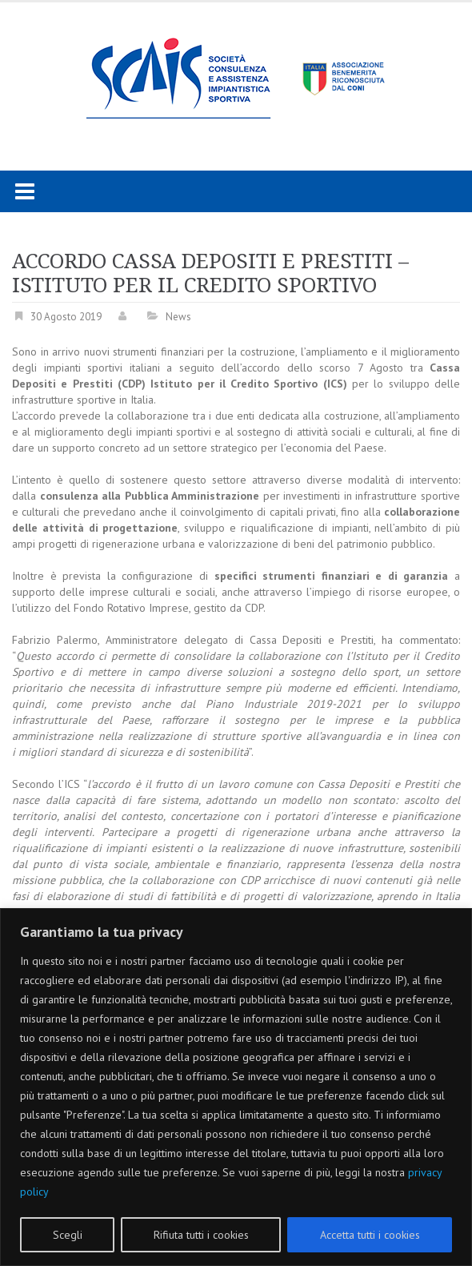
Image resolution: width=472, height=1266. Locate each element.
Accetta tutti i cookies (370, 1235)
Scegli (67, 1235)
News (178, 317)
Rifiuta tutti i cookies (201, 1235)
